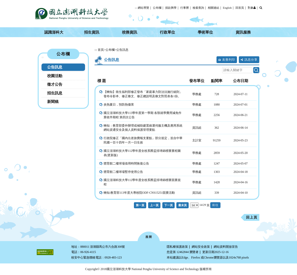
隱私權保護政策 (177, 246)
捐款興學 (171, 7)
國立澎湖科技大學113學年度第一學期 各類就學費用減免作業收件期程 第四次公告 (142, 115)
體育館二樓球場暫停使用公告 (123, 171)
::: (136, 8)
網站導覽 (143, 7)
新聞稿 (53, 102)
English (227, 7)
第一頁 (140, 205)
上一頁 (154, 205)
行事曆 (184, 7)
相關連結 (213, 7)
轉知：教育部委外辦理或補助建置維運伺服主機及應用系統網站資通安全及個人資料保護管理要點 (143, 128)
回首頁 (239, 7)
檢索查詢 (198, 7)
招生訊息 (54, 93)
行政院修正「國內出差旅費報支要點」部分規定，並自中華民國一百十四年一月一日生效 (143, 140)
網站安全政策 (201, 246)
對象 (252, 7)
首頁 (101, 49)
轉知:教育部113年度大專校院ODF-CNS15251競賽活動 (139, 192)
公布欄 (157, 7)
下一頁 (168, 205)
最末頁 (182, 205)
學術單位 (205, 32)
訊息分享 (251, 59)
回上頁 (251, 217)
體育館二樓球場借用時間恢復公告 (126, 163)
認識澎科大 (53, 32)
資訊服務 (243, 32)
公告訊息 (54, 67)
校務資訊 (129, 32)
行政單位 (167, 32)
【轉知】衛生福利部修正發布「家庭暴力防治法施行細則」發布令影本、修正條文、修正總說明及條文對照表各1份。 (143, 94)
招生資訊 (91, 32)
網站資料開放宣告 (226, 246)
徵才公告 (54, 84)
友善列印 (228, 59)
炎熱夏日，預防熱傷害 (119, 104)
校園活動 (54, 76)
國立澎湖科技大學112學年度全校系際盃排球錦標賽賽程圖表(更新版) (142, 153)
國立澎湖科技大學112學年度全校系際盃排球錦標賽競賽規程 (142, 182)
